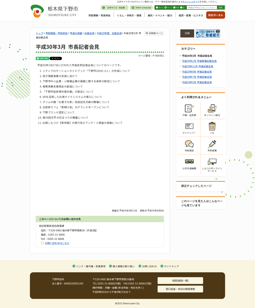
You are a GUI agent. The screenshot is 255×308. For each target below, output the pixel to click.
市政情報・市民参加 (99, 15)
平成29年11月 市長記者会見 (197, 66)
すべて (161, 7)
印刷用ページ (156, 33)
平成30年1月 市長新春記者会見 (199, 61)
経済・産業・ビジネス (191, 15)
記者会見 (89, 33)
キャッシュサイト (191, 1)
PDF (177, 7)
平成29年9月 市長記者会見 (197, 71)
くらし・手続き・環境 (129, 15)
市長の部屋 (76, 33)
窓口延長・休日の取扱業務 (180, 289)
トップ (39, 33)
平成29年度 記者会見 (109, 33)
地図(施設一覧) (180, 280)
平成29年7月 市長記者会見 (197, 77)
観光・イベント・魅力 (160, 15)
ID (183, 7)
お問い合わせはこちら (57, 243)
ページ (169, 7)
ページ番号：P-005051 (151, 55)
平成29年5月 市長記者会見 (197, 82)
